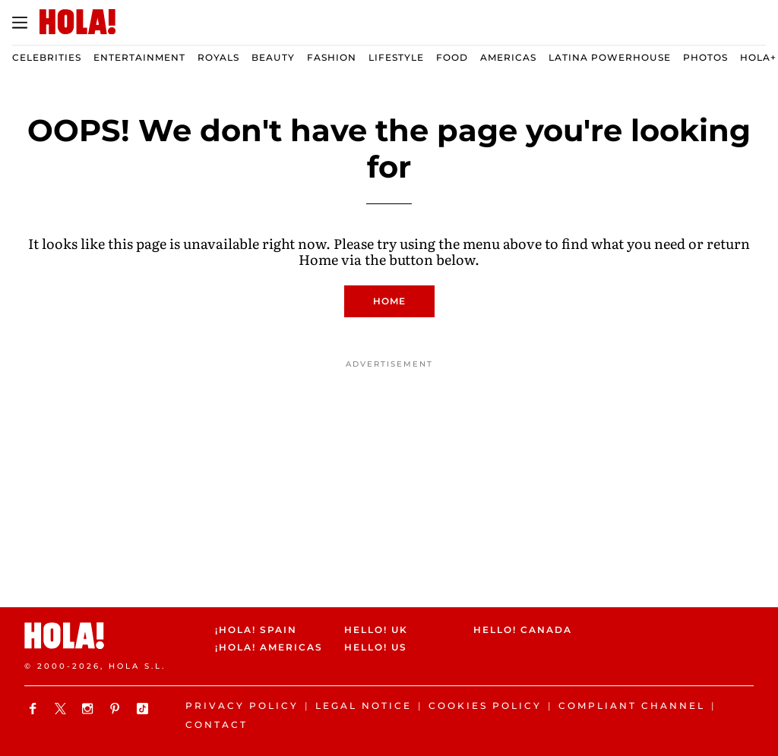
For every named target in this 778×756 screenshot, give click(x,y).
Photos (705, 57)
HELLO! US (375, 647)
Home (389, 301)
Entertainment (139, 57)
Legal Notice (363, 705)
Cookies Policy (485, 705)
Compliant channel (631, 705)
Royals (218, 57)
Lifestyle (396, 57)
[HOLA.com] (77, 23)
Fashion (331, 57)
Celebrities (46, 57)
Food (452, 57)
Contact (216, 724)
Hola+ (758, 57)
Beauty (273, 57)
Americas (508, 57)
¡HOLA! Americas (266, 647)
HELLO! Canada (522, 629)
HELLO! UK (376, 629)
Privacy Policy (242, 705)
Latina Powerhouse (610, 57)
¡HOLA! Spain (256, 629)
